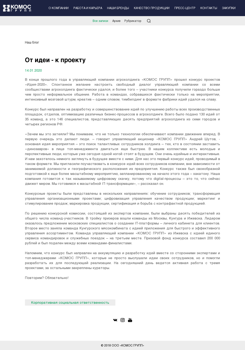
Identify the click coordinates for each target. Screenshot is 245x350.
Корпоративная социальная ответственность (70, 302)
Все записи (100, 21)
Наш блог (32, 42)
